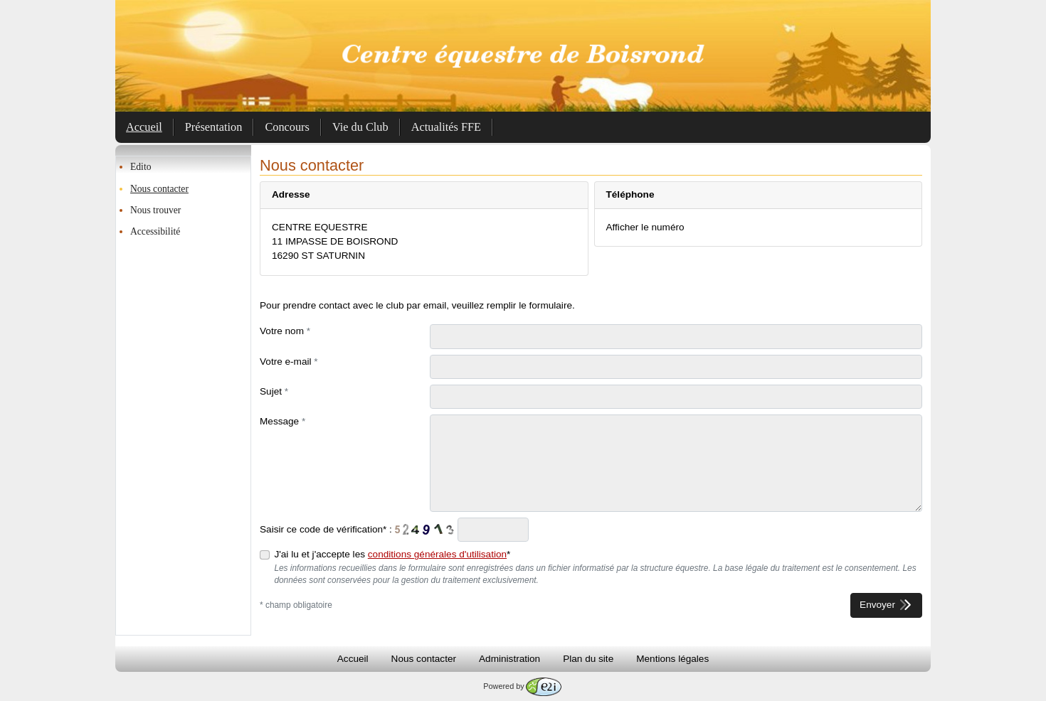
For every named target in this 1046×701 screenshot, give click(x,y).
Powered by (522, 686)
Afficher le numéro (645, 227)
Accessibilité (155, 231)
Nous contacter (159, 188)
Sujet (274, 391)
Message (282, 421)
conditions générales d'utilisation (437, 554)
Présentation (214, 127)
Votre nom (285, 331)
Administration (509, 658)
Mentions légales (672, 658)
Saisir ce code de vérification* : (326, 529)
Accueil (144, 127)
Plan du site (588, 658)
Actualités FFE (446, 127)
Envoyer (886, 605)
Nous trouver (155, 210)
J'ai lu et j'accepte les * (392, 554)
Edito (140, 166)
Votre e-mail (289, 361)
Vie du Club (360, 127)
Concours (287, 127)
